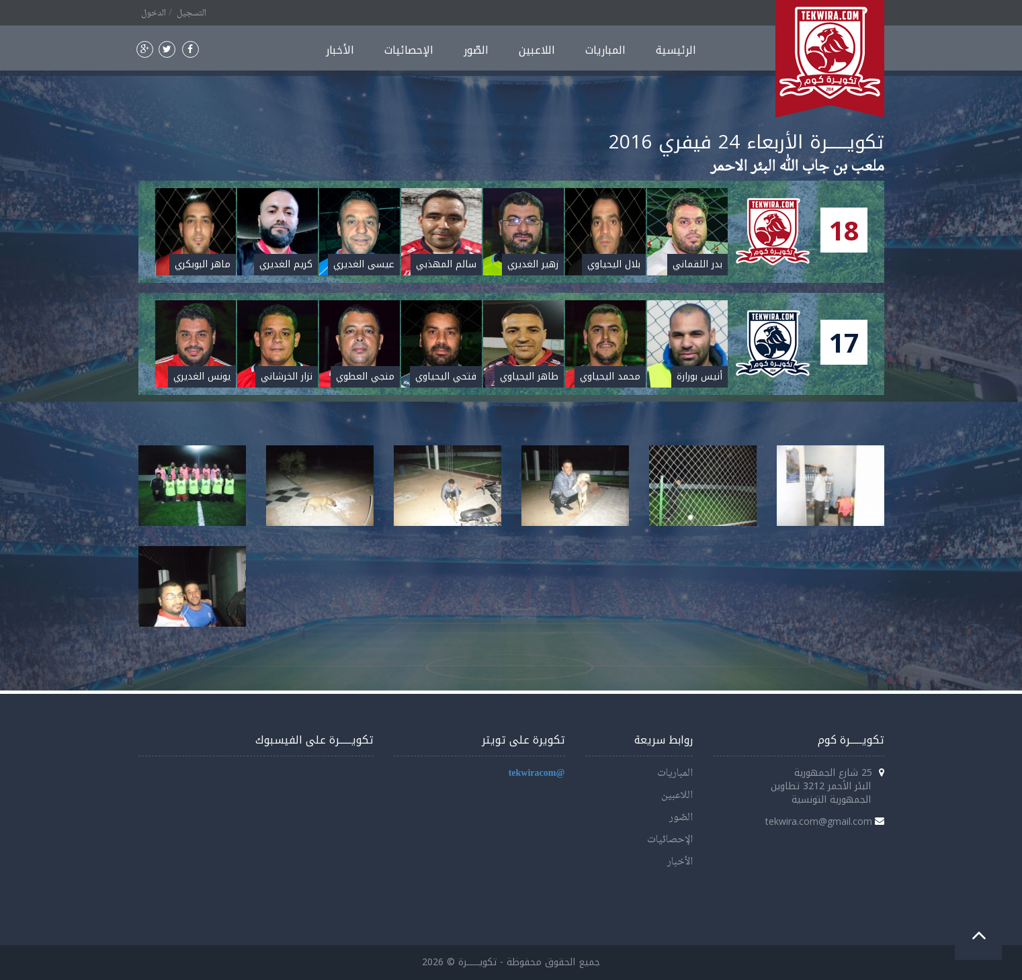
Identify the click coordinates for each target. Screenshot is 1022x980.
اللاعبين (537, 50)
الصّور (476, 50)
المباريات (605, 50)
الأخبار (340, 50)
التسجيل (191, 13)
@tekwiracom (537, 773)
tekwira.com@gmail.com (818, 821)
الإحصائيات (408, 50)
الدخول (153, 13)
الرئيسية (676, 50)
